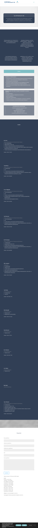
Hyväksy (18, 525)
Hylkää (24, 525)
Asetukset (30, 525)
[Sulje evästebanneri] (35, 525)
